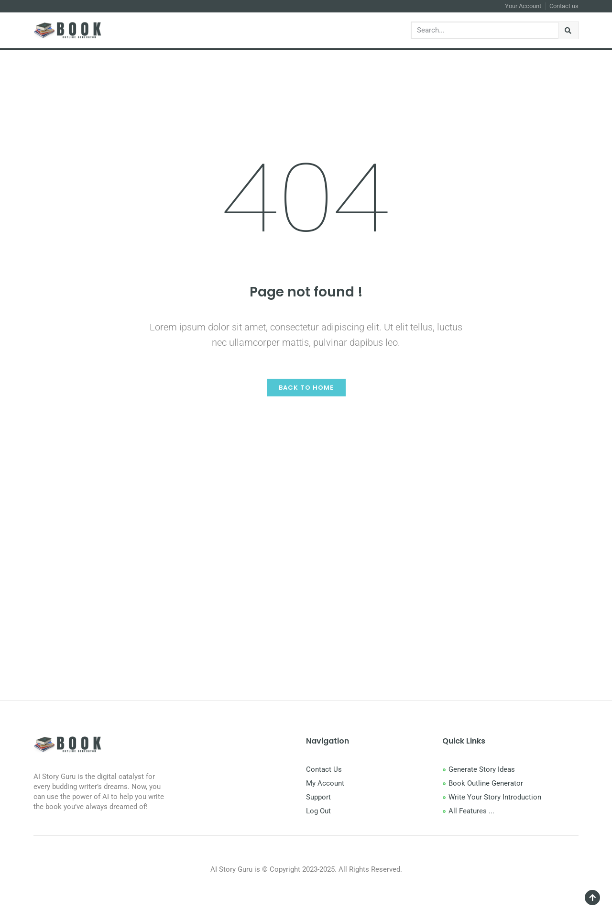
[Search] (568, 30)
